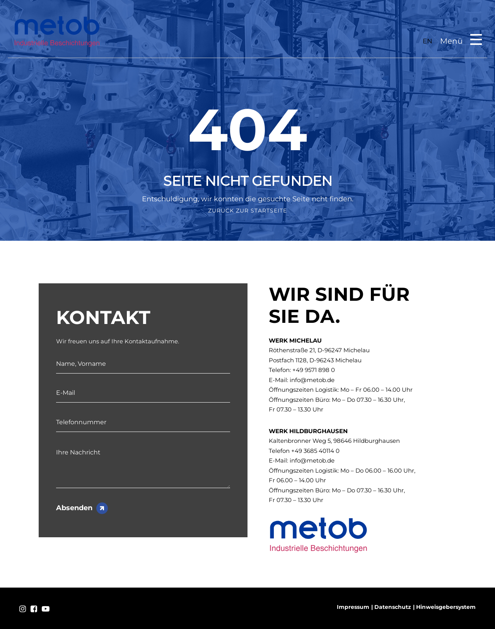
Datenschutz (392, 606)
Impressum (353, 606)
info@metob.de (312, 380)
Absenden (74, 508)
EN (427, 41)
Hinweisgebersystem (446, 606)
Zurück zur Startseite (247, 210)
